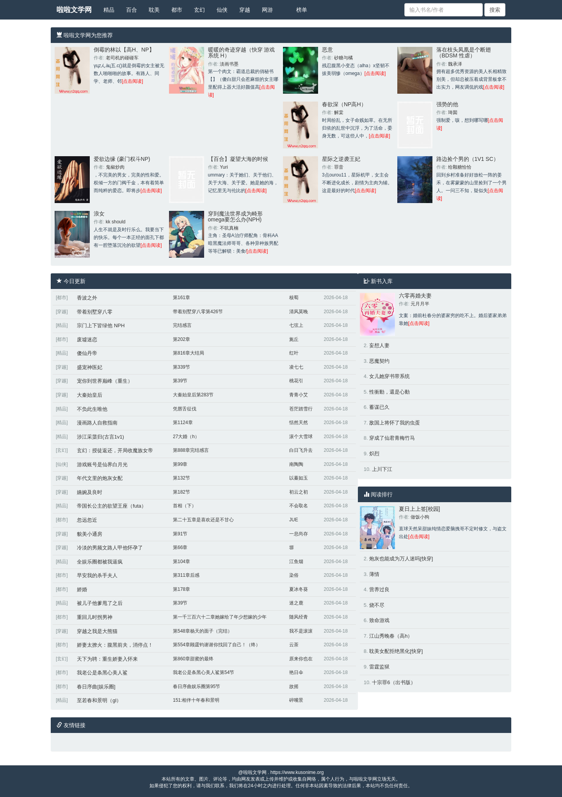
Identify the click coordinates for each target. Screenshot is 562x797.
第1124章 (183, 422)
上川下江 (382, 469)
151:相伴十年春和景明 (196, 700)
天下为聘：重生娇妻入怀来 (107, 659)
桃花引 (296, 380)
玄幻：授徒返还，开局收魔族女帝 (115, 450)
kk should (116, 222)
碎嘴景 (296, 700)
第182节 (181, 492)
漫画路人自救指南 (97, 423)
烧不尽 (376, 605)
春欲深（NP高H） (344, 104)
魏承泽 (455, 64)
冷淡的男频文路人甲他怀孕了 (110, 548)
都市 (176, 10)
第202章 (181, 339)
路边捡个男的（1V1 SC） (467, 159)
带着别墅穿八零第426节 (198, 311)
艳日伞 (296, 672)
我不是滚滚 (301, 631)
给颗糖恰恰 (459, 167)
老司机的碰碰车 (122, 58)
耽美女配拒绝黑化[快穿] (396, 651)
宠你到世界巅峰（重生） (105, 381)
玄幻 (199, 10)
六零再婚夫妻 (415, 295)
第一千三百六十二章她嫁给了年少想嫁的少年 (220, 617)
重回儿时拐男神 (94, 617)
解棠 (338, 112)
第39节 (180, 380)
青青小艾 (298, 395)
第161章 (181, 297)
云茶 (294, 644)
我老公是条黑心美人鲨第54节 (203, 672)
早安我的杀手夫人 (97, 575)
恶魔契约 (379, 361)
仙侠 (222, 10)
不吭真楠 (229, 228)
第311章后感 (186, 575)
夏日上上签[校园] (419, 509)
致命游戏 (379, 620)
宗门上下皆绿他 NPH (100, 325)
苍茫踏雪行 (301, 409)
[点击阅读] (132, 81)
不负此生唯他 (92, 409)
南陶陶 (296, 464)
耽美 (154, 10)
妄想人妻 (379, 345)
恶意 (327, 49)
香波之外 (87, 298)
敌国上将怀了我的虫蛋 (394, 423)
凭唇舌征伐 (184, 409)
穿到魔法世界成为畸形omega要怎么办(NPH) (235, 216)
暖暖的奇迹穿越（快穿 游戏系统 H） (241, 52)
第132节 (181, 478)
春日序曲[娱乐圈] (96, 687)
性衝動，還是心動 (389, 392)
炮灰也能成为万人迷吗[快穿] (401, 559)
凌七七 (296, 367)
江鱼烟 (296, 561)
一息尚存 (298, 534)
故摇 (294, 686)
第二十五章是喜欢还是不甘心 (203, 519)
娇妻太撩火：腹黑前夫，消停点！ (115, 645)
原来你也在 (301, 658)
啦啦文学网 (74, 10)
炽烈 (374, 453)
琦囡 (452, 112)
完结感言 (182, 325)
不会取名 (298, 505)
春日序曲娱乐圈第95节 (196, 686)
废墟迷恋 (87, 339)
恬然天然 (298, 422)
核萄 (294, 297)
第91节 (180, 534)
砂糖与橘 (343, 58)
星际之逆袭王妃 (341, 159)
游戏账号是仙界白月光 (102, 464)
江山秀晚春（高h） (391, 636)
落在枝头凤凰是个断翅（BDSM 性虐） (463, 52)
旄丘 (294, 339)
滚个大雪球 (301, 436)
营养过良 (379, 589)
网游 (267, 10)
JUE (293, 519)
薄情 (374, 574)
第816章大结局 (188, 353)
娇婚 (82, 589)
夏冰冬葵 (298, 589)
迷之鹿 (296, 603)
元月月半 (420, 304)
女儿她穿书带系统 (389, 376)
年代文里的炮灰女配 (100, 478)
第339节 (181, 367)
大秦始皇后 (89, 395)
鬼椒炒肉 (115, 167)
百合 (131, 10)
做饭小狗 (420, 517)
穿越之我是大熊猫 (97, 631)
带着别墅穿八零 (94, 312)
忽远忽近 (87, 520)
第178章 (181, 589)
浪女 (99, 213)
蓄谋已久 (379, 407)
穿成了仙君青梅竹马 (392, 438)
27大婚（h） (186, 436)
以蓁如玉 (298, 478)
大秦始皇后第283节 (193, 395)
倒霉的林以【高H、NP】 (124, 49)
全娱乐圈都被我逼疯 (100, 562)
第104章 (181, 561)
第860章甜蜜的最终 (193, 658)
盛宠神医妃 (89, 367)
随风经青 (298, 617)
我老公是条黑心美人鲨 (102, 673)
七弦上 (296, 325)
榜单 (301, 10)
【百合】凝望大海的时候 (238, 159)
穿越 (244, 10)
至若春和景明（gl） (99, 700)
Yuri (224, 167)
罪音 (338, 167)
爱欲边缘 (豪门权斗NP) (122, 159)
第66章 (180, 547)
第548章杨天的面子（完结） (202, 631)
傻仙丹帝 (87, 353)
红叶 (294, 353)
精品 (108, 10)
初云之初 (298, 492)
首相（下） (184, 505)
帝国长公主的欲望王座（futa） (111, 506)
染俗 (294, 575)
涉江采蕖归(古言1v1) (100, 437)
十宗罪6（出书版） (393, 682)
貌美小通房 (89, 534)
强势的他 (447, 104)
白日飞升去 (301, 450)
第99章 (180, 464)
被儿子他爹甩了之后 (100, 603)
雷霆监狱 (379, 667)
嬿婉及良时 (89, 492)
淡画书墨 (229, 64)
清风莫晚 (298, 311)
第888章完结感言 (191, 450)
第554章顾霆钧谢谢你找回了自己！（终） (216, 644)
